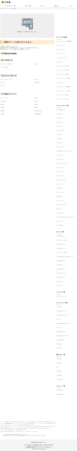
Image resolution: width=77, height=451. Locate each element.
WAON (59, 371)
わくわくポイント (62, 273)
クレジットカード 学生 (63, 95)
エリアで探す (5, 67)
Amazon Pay (61, 339)
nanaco (59, 358)
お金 (37, 101)
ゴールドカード (61, 45)
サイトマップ (42, 447)
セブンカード (61, 212)
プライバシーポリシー (45, 446)
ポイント (43, 5)
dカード (60, 208)
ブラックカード (61, 53)
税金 (3, 104)
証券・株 (4, 101)
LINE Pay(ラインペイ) (63, 315)
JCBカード (60, 113)
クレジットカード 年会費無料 (65, 41)
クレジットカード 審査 (63, 74)
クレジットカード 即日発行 (64, 78)
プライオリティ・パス (63, 57)
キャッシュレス (5, 97)
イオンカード (61, 146)
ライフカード (61, 175)
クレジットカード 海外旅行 (64, 86)
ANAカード (60, 138)
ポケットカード (61, 184)
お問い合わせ (49, 447)
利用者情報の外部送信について (32, 447)
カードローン (7, 60)
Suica (59, 363)
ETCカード (60, 62)
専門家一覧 (41, 444)
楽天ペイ (60, 306)
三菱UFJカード (61, 225)
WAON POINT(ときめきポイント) (65, 256)
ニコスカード (61, 200)
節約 (3, 107)
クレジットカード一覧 (10, 5)
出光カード (60, 188)
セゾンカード (61, 167)
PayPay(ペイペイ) (62, 311)
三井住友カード (61, 109)
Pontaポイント (61, 277)
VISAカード (60, 118)
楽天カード (60, 142)
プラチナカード (61, 49)
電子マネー (56, 5)
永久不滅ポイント (62, 269)
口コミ (37, 64)
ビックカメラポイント (63, 252)
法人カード (60, 82)
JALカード (60, 134)
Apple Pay (60, 390)
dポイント (60, 281)
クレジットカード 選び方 (64, 70)
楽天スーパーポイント (63, 240)
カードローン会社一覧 (7, 63)
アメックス (60, 122)
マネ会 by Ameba (9, 53)
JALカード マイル (62, 296)
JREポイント (61, 264)
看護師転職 (38, 113)
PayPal (59, 344)
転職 (3, 113)
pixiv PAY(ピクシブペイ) (63, 335)
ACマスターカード (62, 204)
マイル (70, 5)
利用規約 (29, 446)
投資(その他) (38, 110)
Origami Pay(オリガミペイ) (64, 323)
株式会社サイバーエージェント (26, 435)
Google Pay (60, 394)
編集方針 (52, 444)
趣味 (3, 110)
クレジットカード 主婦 (63, 99)
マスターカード (61, 130)
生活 (37, 104)
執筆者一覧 (46, 444)
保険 (37, 98)
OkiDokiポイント (62, 260)
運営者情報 (35, 444)
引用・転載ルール (35, 446)
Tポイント (60, 285)
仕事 (37, 107)
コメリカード (61, 221)
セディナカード (61, 192)
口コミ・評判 (28, 5)
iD (58, 367)
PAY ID (59, 348)
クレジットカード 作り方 (64, 66)
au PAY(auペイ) (61, 331)
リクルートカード (62, 179)
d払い (59, 319)
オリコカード (61, 155)
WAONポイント (61, 236)
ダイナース (60, 126)
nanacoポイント (61, 244)
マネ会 (1, 8)
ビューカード (61, 171)
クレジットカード (7, 8)
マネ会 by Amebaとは (28, 444)
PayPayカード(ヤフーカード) (64, 151)
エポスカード (61, 159)
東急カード (60, 196)
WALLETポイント (62, 248)
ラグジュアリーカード (63, 163)
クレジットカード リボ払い (64, 90)
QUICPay (60, 379)
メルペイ (60, 327)
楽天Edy (60, 375)
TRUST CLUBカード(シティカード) (66, 217)
